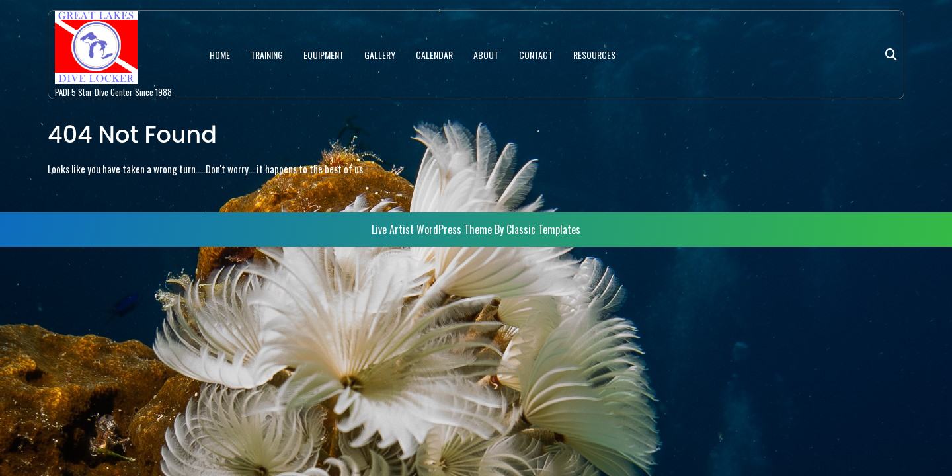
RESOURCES (594, 54)
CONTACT (536, 54)
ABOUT (485, 54)
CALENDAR (434, 54)
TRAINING (267, 54)
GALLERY (379, 54)
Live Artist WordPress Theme (433, 229)
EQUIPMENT (323, 54)
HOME (220, 54)
